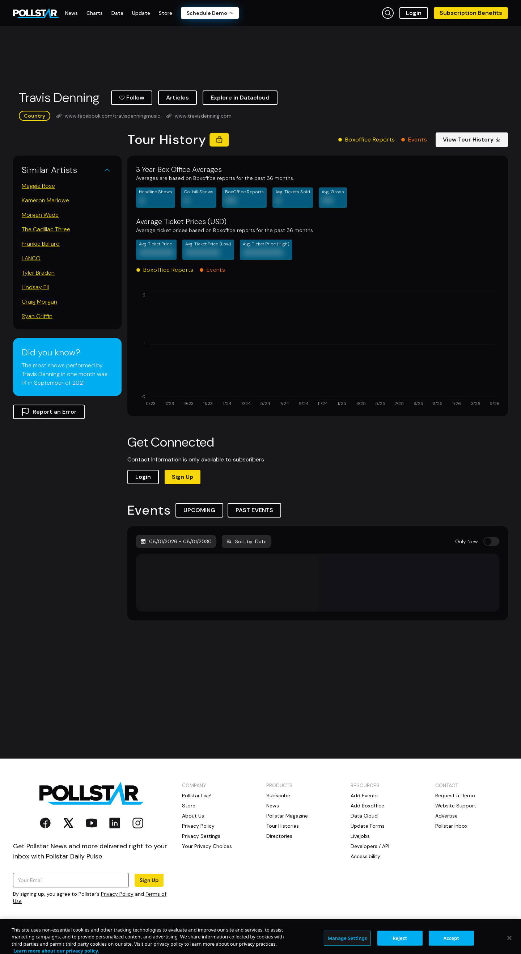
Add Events (364, 795)
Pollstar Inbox (451, 826)
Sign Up (182, 477)
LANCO (31, 258)
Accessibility (365, 856)
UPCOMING (199, 510)
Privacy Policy (117, 894)
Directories (279, 836)
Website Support (455, 805)
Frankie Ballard (41, 244)
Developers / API (370, 846)
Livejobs (360, 836)
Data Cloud (364, 815)
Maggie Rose (38, 186)
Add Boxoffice (367, 805)
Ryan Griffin (37, 316)
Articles (177, 97)
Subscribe (278, 795)
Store (188, 805)
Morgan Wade (40, 215)
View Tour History (472, 139)
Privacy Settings (201, 836)
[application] (317, 350)
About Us (193, 815)
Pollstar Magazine (287, 815)
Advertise (446, 815)
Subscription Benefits (471, 13)
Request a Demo (455, 795)
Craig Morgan (39, 301)
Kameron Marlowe (45, 200)
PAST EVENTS (254, 510)
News (272, 805)
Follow (131, 97)
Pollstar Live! (196, 795)
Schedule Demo (210, 13)
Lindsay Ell (35, 287)
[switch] (491, 541)
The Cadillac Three (46, 229)
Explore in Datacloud (240, 97)
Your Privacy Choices (207, 846)
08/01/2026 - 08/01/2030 (176, 541)
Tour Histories (282, 826)
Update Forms (368, 826)
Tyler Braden (38, 273)
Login (414, 13)
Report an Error (49, 412)
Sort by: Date (246, 541)
